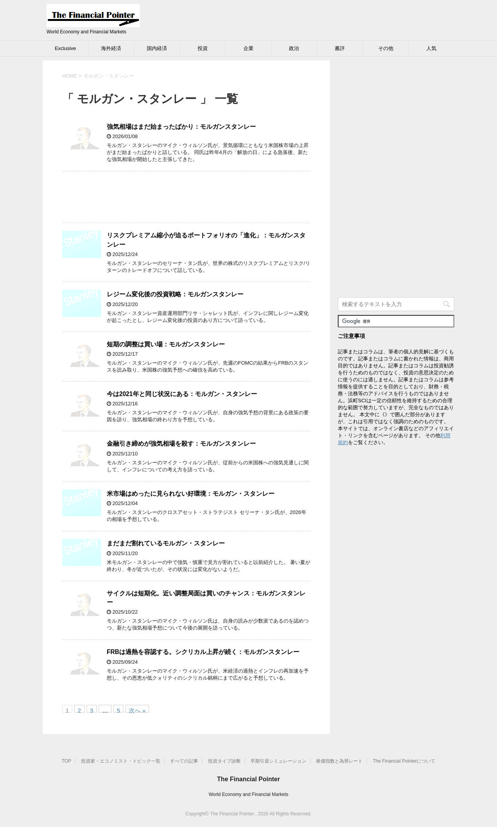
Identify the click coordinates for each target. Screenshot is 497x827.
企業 (248, 48)
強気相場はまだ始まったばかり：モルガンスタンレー (181, 126)
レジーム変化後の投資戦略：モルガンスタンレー (175, 294)
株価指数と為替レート (339, 761)
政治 (294, 48)
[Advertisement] (186, 197)
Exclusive (65, 48)
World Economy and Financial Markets (248, 794)
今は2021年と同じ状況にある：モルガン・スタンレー (182, 394)
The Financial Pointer (248, 779)
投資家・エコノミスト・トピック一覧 (120, 761)
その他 (385, 48)
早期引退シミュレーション (278, 761)
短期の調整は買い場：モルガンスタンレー (166, 344)
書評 (340, 48)
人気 (431, 48)
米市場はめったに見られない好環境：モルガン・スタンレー (191, 493)
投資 (203, 48)
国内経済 (157, 48)
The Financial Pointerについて (404, 761)
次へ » (137, 710)
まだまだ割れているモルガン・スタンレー (166, 543)
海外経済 (111, 48)
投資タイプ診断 (224, 761)
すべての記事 (184, 761)
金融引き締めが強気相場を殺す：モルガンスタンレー (181, 443)
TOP (66, 761)
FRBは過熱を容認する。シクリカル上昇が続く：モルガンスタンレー (203, 652)
